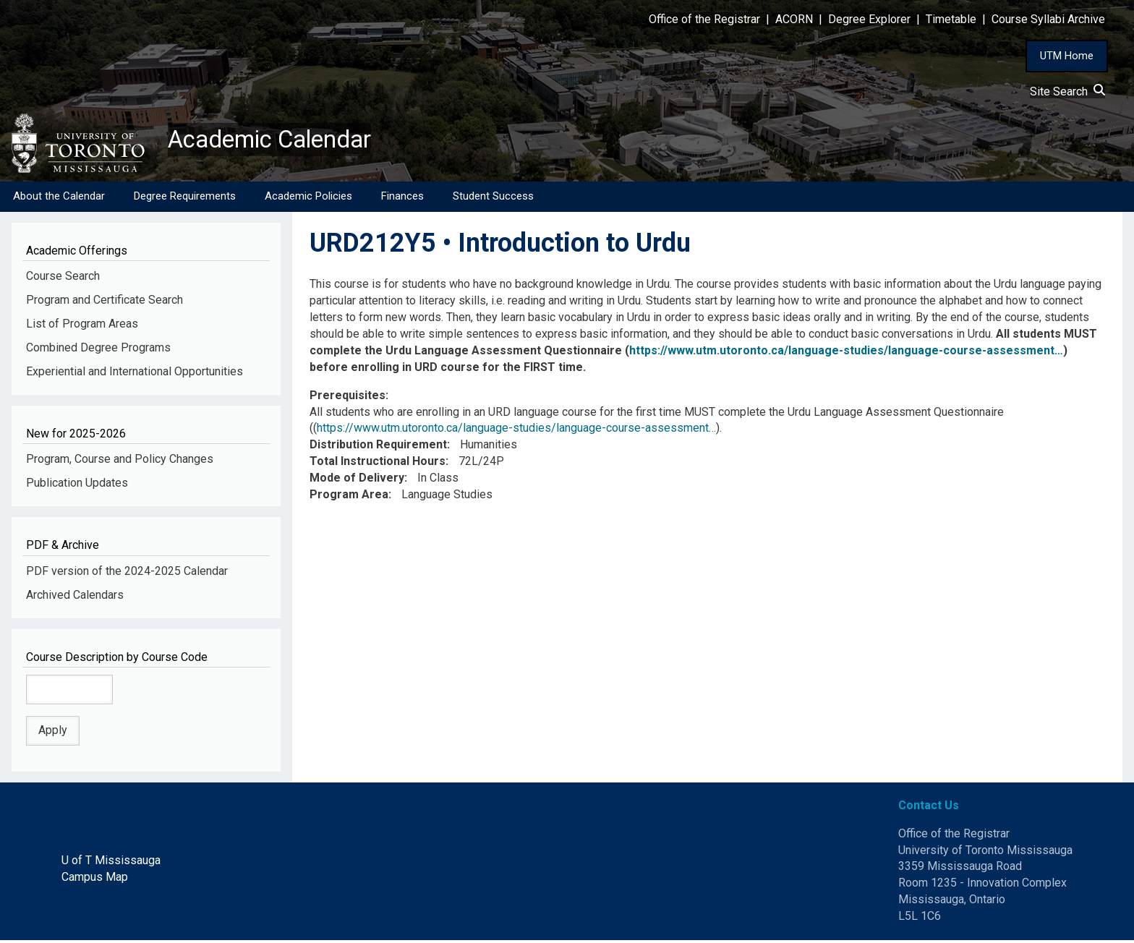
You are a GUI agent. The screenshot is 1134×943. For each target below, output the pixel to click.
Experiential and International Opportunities (134, 374)
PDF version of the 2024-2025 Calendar (127, 574)
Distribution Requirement (378, 447)
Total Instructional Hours (378, 464)
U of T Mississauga (111, 863)
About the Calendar (59, 198)
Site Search (1067, 91)
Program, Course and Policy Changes (119, 462)
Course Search (63, 279)
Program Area (349, 497)
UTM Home (1067, 55)
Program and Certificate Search (104, 303)
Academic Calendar (280, 141)
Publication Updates (77, 485)
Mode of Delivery (357, 480)
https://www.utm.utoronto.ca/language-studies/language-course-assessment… (846, 353)
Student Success (493, 198)
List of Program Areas (82, 326)
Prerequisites (347, 398)
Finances (402, 198)
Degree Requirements (185, 198)
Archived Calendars (75, 597)
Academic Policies (308, 198)
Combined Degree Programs (98, 350)
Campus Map (94, 880)
